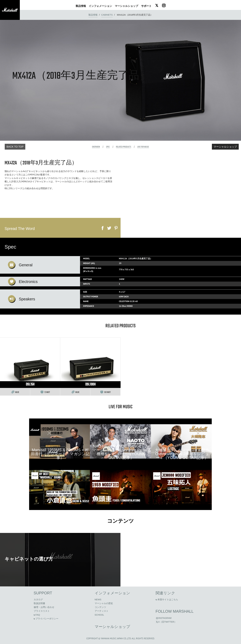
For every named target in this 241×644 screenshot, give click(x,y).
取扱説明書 (39, 603)
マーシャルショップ (225, 146)
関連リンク (165, 593)
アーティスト (101, 611)
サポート (146, 6)
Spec (108, 147)
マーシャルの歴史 (104, 603)
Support (43, 593)
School (99, 615)
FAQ (37, 615)
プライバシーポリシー (46, 618)
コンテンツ (120, 521)
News (98, 599)
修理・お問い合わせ (44, 607)
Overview (96, 147)
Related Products (123, 147)
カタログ (38, 599)
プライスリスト (42, 611)
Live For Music (143, 147)
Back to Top (15, 146)
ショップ (126, 6)
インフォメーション (112, 593)
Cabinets (107, 14)
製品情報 (93, 14)
